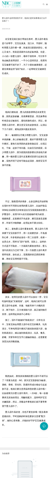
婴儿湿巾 (39, 39)
